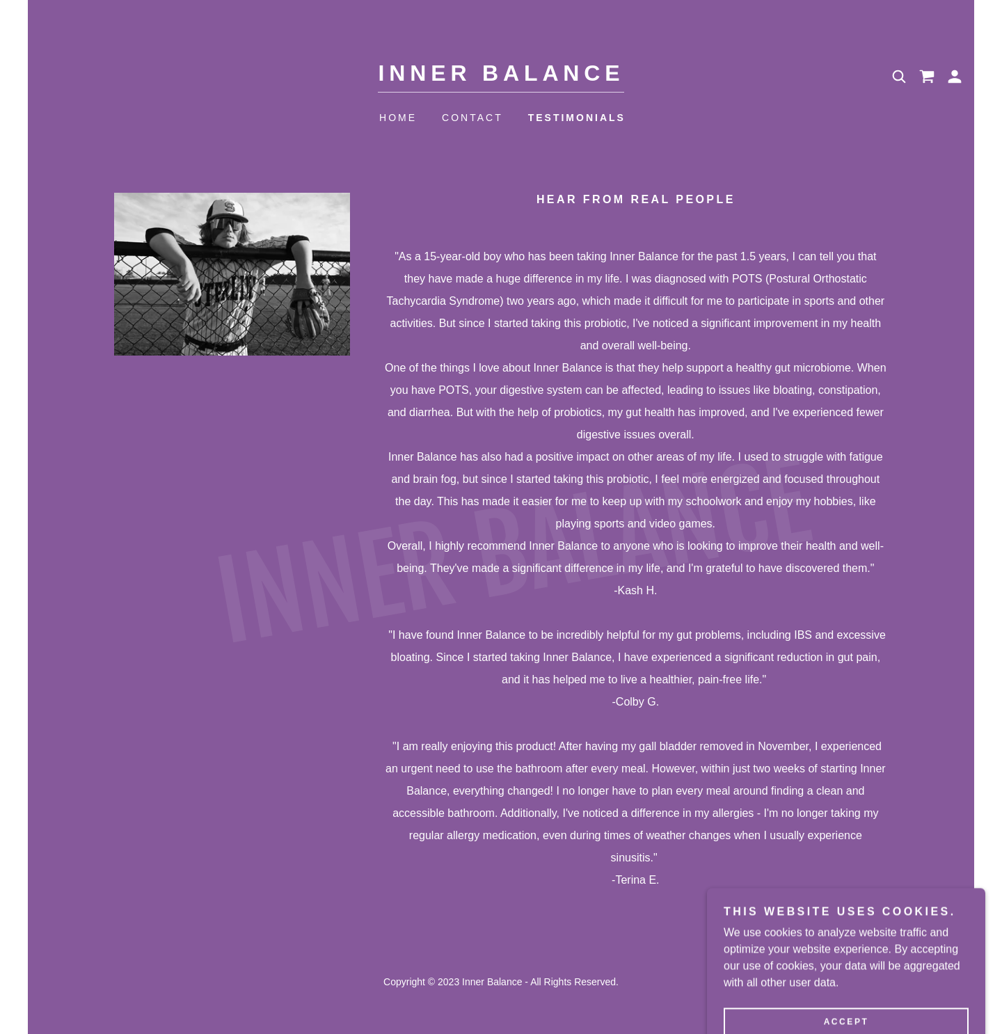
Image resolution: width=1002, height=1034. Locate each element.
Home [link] (398, 117)
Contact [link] (472, 117)
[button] (955, 76)
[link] (501, 77)
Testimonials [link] (577, 117)
